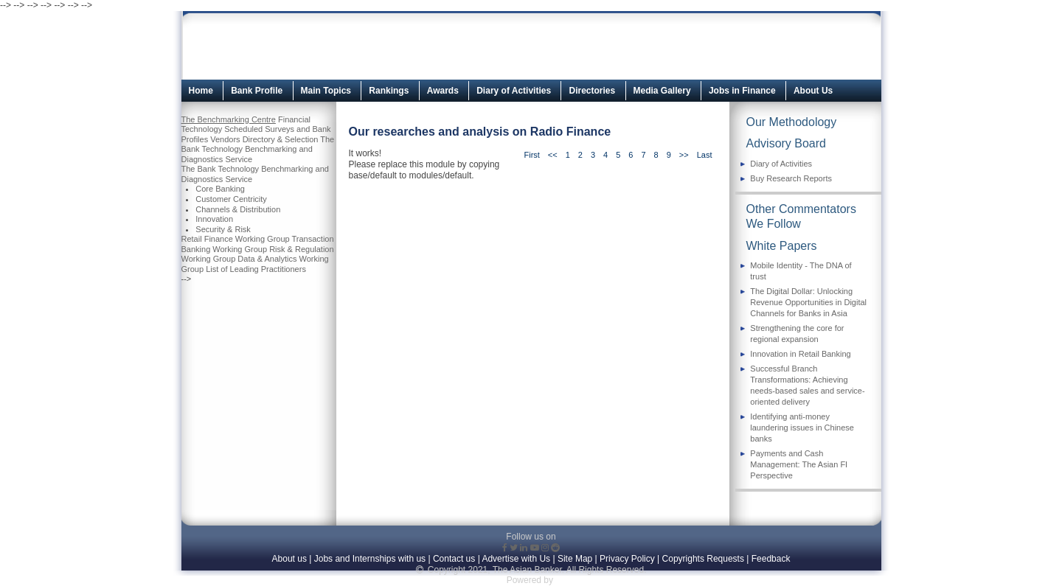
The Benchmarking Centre (228, 119)
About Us (813, 91)
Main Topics (326, 91)
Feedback (771, 559)
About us (289, 559)
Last (704, 154)
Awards (443, 91)
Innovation (214, 218)
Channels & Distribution (237, 209)
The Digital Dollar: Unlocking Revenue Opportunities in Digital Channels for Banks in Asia (808, 302)
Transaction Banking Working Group (257, 244)
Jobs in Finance (742, 91)
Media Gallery (662, 91)
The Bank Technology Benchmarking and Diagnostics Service (258, 149)
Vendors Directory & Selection (264, 139)
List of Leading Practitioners (256, 269)
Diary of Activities (513, 91)
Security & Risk (223, 229)
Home (201, 91)
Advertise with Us (516, 559)
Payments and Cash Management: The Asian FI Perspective (798, 464)
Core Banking (220, 188)
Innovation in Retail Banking (800, 353)
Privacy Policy (627, 559)
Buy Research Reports (791, 178)
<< (553, 154)
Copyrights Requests (703, 559)
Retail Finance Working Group (235, 238)
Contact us (454, 559)
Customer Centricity (231, 199)
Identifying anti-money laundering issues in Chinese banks (802, 427)
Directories (592, 91)
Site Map (575, 559)
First (531, 154)
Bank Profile (256, 91)
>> (684, 154)
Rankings (389, 91)
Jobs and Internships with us (370, 559)
